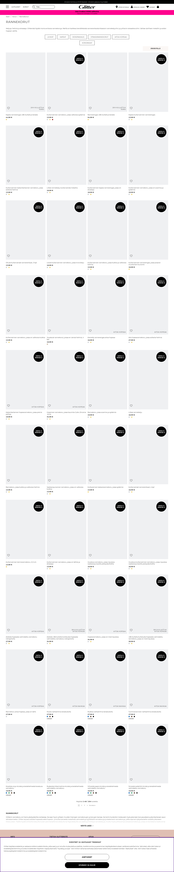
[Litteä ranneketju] (148, 385)
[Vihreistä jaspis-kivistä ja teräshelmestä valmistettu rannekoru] (107, 760)
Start (8, 17)
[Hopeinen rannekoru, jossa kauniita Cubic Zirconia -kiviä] (66, 385)
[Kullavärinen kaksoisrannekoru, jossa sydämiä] (107, 460)
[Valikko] (7, 7)
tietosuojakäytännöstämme (14, 851)
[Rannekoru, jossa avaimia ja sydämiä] (107, 385)
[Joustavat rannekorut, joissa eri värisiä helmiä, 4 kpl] (66, 310)
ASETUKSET (87, 857)
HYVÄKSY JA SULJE (87, 865)
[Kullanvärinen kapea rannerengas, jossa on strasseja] (107, 161)
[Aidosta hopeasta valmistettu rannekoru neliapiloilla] (25, 610)
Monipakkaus (78, 37)
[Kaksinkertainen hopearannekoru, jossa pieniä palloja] (25, 385)
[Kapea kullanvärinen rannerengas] (148, 86)
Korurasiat (87, 43)
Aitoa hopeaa (121, 37)
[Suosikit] (151, 7)
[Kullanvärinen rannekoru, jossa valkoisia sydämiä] (66, 86)
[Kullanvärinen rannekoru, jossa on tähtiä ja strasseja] (66, 535)
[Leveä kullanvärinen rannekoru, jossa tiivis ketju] (66, 235)
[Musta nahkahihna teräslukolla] (66, 684)
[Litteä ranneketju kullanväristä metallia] (66, 161)
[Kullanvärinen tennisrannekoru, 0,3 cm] (25, 535)
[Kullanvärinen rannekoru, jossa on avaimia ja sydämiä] (148, 161)
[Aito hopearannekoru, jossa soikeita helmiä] (148, 310)
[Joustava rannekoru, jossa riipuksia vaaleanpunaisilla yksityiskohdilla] (107, 535)
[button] (138, 7)
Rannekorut (24, 17)
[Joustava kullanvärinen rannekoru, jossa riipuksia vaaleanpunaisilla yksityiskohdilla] (148, 535)
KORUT (25, 7)
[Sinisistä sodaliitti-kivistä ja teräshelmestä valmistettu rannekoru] (148, 760)
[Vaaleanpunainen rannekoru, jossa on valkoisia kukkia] (66, 460)
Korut (14, 17)
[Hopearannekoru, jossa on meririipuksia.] (107, 610)
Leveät (50, 37)
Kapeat (63, 37)
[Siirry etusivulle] (87, 7)
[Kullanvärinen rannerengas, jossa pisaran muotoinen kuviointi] (148, 235)
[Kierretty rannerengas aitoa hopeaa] (107, 310)
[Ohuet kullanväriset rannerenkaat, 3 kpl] (25, 235)
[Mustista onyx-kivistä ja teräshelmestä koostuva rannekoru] (25, 760)
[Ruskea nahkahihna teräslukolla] (107, 684)
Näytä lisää (87, 826)
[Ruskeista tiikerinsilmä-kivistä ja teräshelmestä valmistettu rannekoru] (66, 760)
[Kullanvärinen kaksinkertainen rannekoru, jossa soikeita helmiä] (25, 161)
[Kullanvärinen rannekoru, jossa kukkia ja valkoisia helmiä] (107, 235)
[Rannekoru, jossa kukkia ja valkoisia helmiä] (25, 460)
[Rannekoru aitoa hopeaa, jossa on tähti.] (25, 684)
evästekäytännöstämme (37, 851)
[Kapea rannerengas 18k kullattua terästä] (25, 86)
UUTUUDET (15, 7)
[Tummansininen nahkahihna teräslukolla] (148, 684)
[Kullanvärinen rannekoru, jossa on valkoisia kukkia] (25, 310)
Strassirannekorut (99, 37)
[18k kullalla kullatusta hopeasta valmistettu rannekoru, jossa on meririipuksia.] (148, 610)
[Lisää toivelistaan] (8, 108)
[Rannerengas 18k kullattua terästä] (107, 86)
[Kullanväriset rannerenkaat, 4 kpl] (148, 460)
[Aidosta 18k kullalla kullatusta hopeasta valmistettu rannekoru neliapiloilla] (66, 610)
